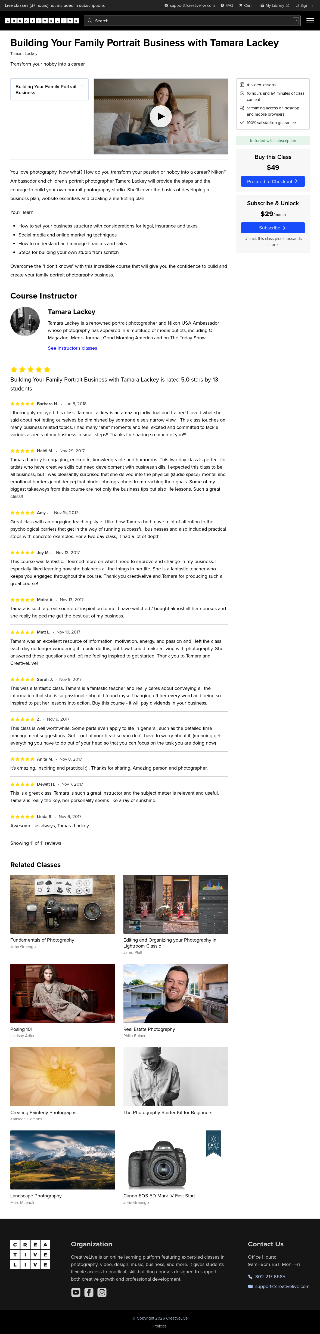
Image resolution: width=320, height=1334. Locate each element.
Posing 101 (21, 1029)
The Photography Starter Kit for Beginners (167, 1112)
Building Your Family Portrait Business (46, 89)
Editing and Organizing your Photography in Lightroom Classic (169, 942)
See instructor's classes (72, 348)
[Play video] (161, 116)
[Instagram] (102, 1292)
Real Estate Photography (149, 1029)
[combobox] (192, 21)
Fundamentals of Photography (42, 939)
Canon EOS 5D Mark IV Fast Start (159, 1195)
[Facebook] (89, 1292)
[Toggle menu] (310, 21)
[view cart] (246, 5)
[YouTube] (76, 1292)
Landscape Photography (36, 1195)
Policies (160, 1326)
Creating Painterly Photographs (43, 1112)
